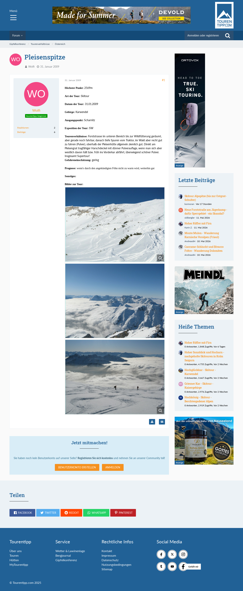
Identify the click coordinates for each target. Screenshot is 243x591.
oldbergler (190, 217)
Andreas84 (190, 241)
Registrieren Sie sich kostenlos (95, 458)
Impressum (109, 555)
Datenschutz (110, 560)
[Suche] (228, 35)
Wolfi (31, 66)
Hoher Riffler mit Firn (198, 223)
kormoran (189, 204)
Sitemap (107, 569)
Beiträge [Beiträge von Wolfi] (21, 132)
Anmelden (112, 467)
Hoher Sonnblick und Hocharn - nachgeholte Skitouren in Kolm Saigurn (204, 356)
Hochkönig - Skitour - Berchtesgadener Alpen (199, 399)
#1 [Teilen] (163, 80)
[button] (22, 513)
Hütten (14, 560)
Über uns (15, 551)
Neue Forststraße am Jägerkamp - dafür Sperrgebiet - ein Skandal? (206, 211)
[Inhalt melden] (152, 422)
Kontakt (107, 551)
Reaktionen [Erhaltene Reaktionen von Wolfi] (23, 127)
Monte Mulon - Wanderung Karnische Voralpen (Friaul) (202, 235)
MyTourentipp (18, 564)
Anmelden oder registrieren (203, 35)
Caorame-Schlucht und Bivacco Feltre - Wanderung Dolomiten (204, 248)
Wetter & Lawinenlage (70, 551)
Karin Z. (188, 227)
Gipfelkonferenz (66, 560)
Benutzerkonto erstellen (77, 467)
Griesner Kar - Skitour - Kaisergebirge (199, 385)
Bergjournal (63, 555)
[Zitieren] (162, 422)
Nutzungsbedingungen (116, 564)
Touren (14, 555)
